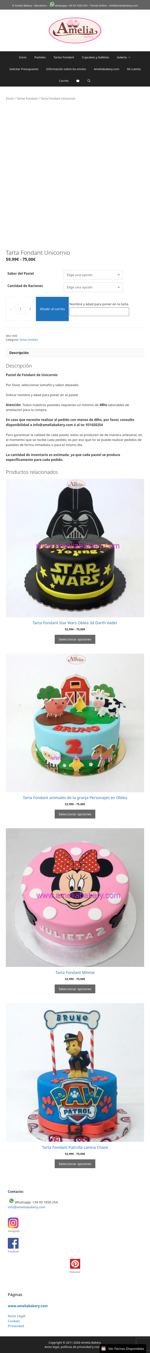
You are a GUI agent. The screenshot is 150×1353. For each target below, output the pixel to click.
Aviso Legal (16, 1316)
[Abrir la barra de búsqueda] (89, 81)
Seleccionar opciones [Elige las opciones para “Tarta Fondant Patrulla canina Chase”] (75, 1164)
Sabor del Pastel (20, 273)
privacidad (84, 1347)
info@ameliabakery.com (26, 1207)
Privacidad (16, 1326)
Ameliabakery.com (106, 69)
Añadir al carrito (52, 309)
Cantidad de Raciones (25, 286)
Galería (126, 57)
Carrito (64, 81)
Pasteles (40, 57)
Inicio (23, 57)
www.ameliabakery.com (28, 1306)
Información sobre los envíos (66, 69)
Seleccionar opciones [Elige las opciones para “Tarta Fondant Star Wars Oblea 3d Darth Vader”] (75, 639)
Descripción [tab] (19, 352)
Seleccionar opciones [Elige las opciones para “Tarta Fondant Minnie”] (75, 989)
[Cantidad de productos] (20, 309)
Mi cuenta (133, 69)
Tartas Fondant (64, 57)
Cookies (14, 1321)
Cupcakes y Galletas (95, 57)
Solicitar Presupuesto (23, 69)
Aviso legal (52, 1347)
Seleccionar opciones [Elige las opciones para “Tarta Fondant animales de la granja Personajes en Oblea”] (75, 814)
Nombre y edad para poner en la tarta (99, 304)
